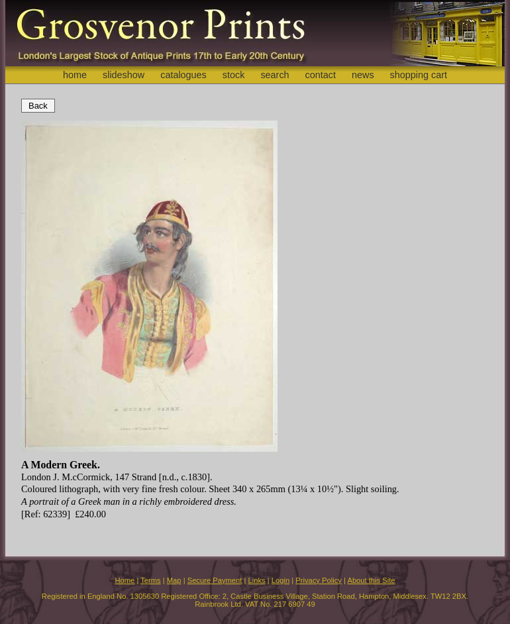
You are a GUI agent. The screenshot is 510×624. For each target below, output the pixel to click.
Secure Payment (214, 580)
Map (174, 580)
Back (38, 106)
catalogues (183, 75)
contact (320, 75)
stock (234, 75)
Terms (150, 580)
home (75, 75)
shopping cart (418, 75)
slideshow (123, 75)
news (363, 75)
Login (280, 580)
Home (124, 580)
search (274, 75)
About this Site (371, 580)
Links (257, 580)
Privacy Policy (318, 580)
